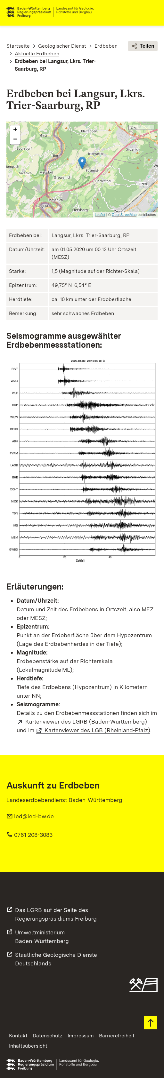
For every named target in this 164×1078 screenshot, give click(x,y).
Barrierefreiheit (117, 1036)
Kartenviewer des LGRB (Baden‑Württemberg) (86, 721)
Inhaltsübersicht (28, 1046)
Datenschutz (47, 1036)
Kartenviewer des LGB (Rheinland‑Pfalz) (97, 730)
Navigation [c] (152, 12)
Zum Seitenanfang (150, 1023)
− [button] (15, 140)
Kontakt (18, 1036)
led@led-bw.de (34, 816)
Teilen (142, 46)
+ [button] (15, 130)
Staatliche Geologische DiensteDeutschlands (56, 959)
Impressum (81, 1036)
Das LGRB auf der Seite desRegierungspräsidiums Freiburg (56, 914)
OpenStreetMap (124, 215)
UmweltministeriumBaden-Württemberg (42, 936)
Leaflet (100, 215)
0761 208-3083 (33, 834)
